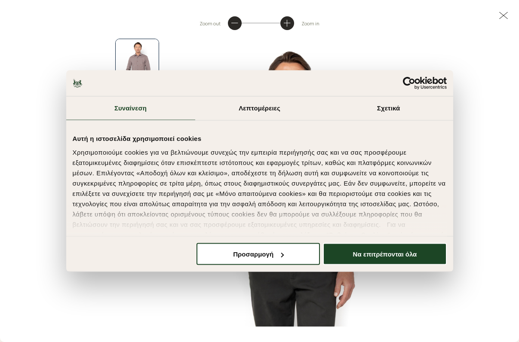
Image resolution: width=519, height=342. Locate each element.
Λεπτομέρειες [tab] (259, 108)
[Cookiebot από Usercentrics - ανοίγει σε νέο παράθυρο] (409, 83)
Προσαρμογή (258, 254)
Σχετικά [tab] (388, 108)
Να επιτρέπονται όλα (385, 254)
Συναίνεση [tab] (130, 108)
